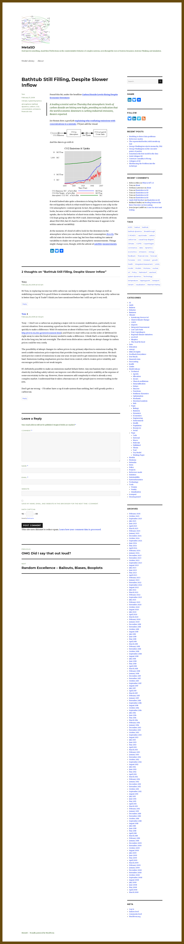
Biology (136, 408)
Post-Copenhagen (138, 332)
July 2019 (132, 634)
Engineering (138, 418)
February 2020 (134, 619)
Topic (133, 406)
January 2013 (134, 755)
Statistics (132, 475)
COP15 (138, 244)
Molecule (136, 443)
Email (25, 477)
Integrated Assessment (144, 264)
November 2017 (135, 678)
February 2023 (134, 578)
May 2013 (132, 745)
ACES (130, 227)
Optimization (138, 396)
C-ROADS (132, 235)
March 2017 (133, 693)
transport (155, 280)
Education (133, 347)
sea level (152, 272)
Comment (27, 431)
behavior (132, 310)
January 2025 (134, 533)
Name (25, 466)
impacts (134, 325)
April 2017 (132, 691)
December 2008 (135, 870)
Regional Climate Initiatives (142, 335)
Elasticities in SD (142, 190)
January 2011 (134, 811)
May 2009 (133, 858)
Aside (131, 305)
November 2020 (135, 605)
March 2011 (133, 806)
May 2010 (132, 831)
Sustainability (134, 477)
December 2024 (135, 536)
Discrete (136, 389)
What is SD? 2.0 (148, 183)
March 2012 (133, 777)
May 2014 (132, 718)
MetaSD (28, 47)
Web (134, 403)
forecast (154, 256)
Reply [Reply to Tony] (25, 304)
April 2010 (133, 833)
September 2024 (135, 541)
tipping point (145, 280)
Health (135, 423)
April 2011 (132, 804)
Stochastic (137, 399)
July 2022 (132, 590)
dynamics (148, 248)
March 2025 (133, 528)
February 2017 (134, 696)
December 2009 (135, 843)
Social (135, 430)
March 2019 (133, 644)
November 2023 (135, 558)
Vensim (131, 285)
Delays (135, 386)
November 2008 (135, 873)
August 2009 (134, 851)
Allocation (137, 376)
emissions (36, 109)
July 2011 (132, 796)
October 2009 (134, 848)
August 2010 (133, 823)
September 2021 (135, 597)
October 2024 (134, 538)
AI (130, 303)
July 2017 (132, 688)
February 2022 (134, 595)
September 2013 (135, 735)
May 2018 (132, 664)
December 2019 (135, 624)
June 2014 (132, 715)
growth (155, 260)
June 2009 (133, 855)
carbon (32, 106)
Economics (137, 416)
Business (132, 312)
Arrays (135, 379)
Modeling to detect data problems (142, 137)
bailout (137, 227)
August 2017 (133, 686)
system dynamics (134, 276)
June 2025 (133, 524)
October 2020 (134, 607)
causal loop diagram (146, 239)
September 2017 (135, 683)
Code (135, 435)
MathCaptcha (30, 518)
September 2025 (135, 519)
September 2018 (135, 654)
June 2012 (132, 769)
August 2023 (134, 565)
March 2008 (133, 892)
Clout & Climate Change (140, 320)
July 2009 (132, 853)
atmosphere (26, 104)
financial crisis (27, 111)
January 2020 (134, 622)
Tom (23, 94)
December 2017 (135, 676)
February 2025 (134, 531)
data (141, 248)
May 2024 (133, 546)
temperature (133, 280)
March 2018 (133, 669)
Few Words (133, 357)
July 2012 (132, 767)
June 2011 (132, 799)
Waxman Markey (153, 285)
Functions (137, 391)
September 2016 (135, 703)
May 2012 (132, 772)
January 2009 (134, 868)
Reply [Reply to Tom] (25, 398)
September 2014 (135, 710)
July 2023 (132, 568)
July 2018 (132, 659)
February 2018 (134, 671)
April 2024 (133, 548)
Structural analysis (140, 401)
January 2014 (134, 725)
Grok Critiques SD (136, 156)
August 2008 (134, 880)
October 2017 (134, 681)
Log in (131, 909)
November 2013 (135, 730)
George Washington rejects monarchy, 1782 (145, 146)
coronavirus (132, 248)
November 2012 (135, 757)
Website (25, 489)
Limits (157, 264)
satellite (98, 244)
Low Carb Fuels (137, 330)
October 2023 (134, 560)
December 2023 (135, 556)
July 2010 (132, 826)
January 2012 (134, 782)
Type (133, 433)
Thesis (135, 448)
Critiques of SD (134, 161)
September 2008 (135, 878)
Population (137, 426)
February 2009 (134, 865)
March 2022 (133, 592)
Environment (138, 421)
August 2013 (133, 737)
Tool (134, 450)
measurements (109, 244)
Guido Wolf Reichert (136, 200)
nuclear (155, 268)
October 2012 (134, 760)
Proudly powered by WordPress (42, 933)
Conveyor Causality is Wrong (140, 159)
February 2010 (134, 838)
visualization (140, 285)
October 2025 (134, 516)
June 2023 (133, 570)
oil (129, 272)
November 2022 (135, 583)
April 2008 (133, 890)
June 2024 (133, 543)
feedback (132, 256)
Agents (135, 374)
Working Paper (139, 455)
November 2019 (135, 627)
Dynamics (137, 413)
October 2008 (134, 875)
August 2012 (133, 764)
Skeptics (134, 340)
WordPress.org (135, 917)
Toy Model (137, 453)
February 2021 (134, 602)
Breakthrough (149, 231)
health (130, 264)
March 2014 (133, 720)
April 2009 (133, 860)
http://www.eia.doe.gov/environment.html (41, 333)
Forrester (131, 260)
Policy (134, 272)
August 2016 (133, 705)
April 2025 (133, 526)
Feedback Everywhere (137, 354)
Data (131, 344)
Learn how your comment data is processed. (80, 529)
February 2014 (134, 723)
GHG (139, 260)
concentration (27, 109)
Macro (135, 440)
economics (132, 252)
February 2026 (134, 514)
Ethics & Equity (135, 352)
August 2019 (133, 632)
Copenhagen (149, 244)
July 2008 (132, 882)
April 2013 (133, 747)
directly (109, 234)
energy (151, 252)
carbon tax (132, 239)
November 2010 (135, 816)
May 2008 (133, 887)
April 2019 (133, 642)
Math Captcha (28, 509)
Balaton (132, 308)
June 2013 (132, 742)
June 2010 (132, 828)
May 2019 (132, 639)
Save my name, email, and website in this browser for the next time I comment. (60, 504)
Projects (132, 470)
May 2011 (132, 801)
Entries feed (134, 912)
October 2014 (134, 708)
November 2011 (135, 787)
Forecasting (133, 362)
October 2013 (134, 733)
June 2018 (132, 661)
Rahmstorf (143, 272)
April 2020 (133, 615)
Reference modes (136, 139)
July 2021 (132, 600)
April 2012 (133, 774)
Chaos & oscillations (140, 381)
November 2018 (135, 649)
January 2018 (134, 674)
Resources (137, 428)
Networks (132, 462)
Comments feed (135, 914)
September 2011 (135, 792)
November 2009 (135, 846)
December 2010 (135, 814)
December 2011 (135, 784)
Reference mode (135, 472)
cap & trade (142, 235)
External (136, 438)
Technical (135, 371)
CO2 (37, 106)
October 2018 (134, 651)
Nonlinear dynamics (141, 394)
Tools (131, 485)
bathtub (145, 227)
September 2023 (135, 563)
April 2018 (133, 666)
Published (137, 445)
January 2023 (134, 580)
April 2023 (133, 575)
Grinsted (146, 260)
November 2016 (135, 701)
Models (138, 268)
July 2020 (132, 612)
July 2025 (132, 521)
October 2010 (134, 819)
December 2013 (135, 728)
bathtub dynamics (135, 231)
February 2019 (134, 646)
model (130, 268)
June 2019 (132, 637)
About (41, 61)
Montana (146, 268)
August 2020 (134, 610)
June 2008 (133, 885)
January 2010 (134, 841)
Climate (25, 101)
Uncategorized (135, 497)
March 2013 (133, 750)
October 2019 (134, 629)
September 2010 (135, 821)
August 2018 (133, 656)
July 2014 (132, 713)
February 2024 (134, 551)
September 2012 (135, 762)
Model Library (28, 61)
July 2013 (132, 740)
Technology (147, 276)
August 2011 (133, 794)
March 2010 (133, 836)
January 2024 (134, 553)
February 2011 (134, 809)
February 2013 (134, 752)
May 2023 (133, 573)
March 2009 (133, 863)
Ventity (134, 489)
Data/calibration (139, 384)
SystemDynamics (35, 101)
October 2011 (134, 789)
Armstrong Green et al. (140, 317)
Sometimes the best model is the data (143, 154)
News (131, 465)
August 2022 (134, 587)
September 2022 (135, 585)
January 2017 (134, 698)
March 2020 (133, 617)
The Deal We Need (138, 342)
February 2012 (134, 779)
